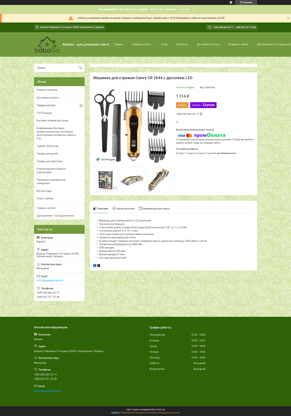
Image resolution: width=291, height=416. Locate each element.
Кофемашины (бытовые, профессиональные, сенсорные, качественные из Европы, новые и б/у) (56, 133)
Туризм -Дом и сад (47, 146)
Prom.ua (161, 409)
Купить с (203, 105)
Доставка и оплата (208, 44)
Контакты (182, 44)
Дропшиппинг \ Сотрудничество (55, 215)
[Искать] (80, 68)
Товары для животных (49, 161)
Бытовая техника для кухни (52, 120)
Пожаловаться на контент (133, 412)
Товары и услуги (141, 44)
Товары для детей (47, 153)
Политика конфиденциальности (164, 412)
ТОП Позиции (44, 113)
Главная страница (47, 89)
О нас (164, 44)
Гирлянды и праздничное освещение (51, 181)
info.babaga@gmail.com (50, 280)
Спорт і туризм (45, 198)
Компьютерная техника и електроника (51, 170)
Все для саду (44, 191)
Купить (185, 9)
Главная (118, 44)
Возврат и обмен (238, 44)
